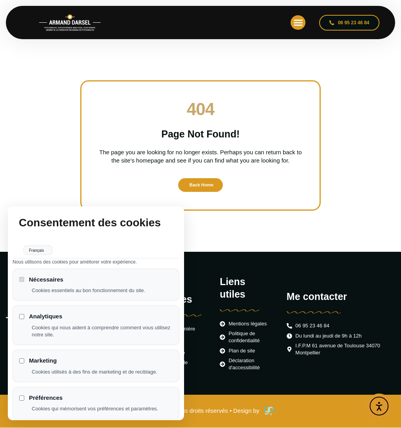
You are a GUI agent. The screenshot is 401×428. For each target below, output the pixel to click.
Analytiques (40, 323)
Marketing (38, 366)
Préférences (41, 404)
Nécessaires (41, 285)
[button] (298, 22)
